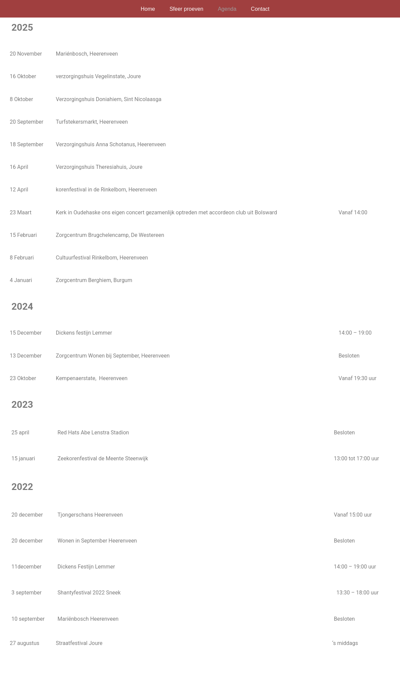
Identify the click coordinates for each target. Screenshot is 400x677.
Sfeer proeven (186, 9)
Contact (260, 9)
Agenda (227, 9)
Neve (14, 668)
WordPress (94, 668)
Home (148, 9)
